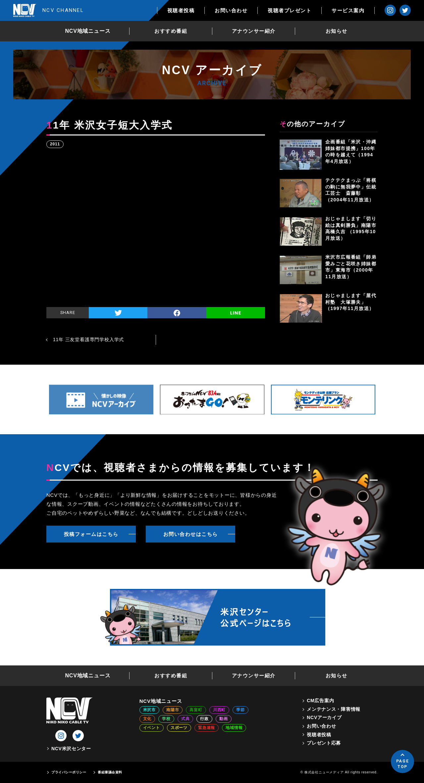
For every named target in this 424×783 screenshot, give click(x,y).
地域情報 (234, 727)
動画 (223, 718)
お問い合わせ (231, 10)
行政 (204, 718)
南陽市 (172, 709)
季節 (240, 709)
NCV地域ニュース (88, 31)
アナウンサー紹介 (254, 31)
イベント (151, 727)
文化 (147, 718)
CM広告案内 (320, 700)
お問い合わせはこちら (190, 534)
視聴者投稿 (181, 10)
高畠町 (195, 709)
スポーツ (179, 727)
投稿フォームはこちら (91, 534)
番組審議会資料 (110, 772)
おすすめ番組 (170, 31)
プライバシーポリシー (68, 772)
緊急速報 (206, 727)
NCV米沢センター (71, 748)
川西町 (219, 709)
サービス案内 (348, 10)
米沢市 (149, 709)
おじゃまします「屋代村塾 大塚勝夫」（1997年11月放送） (350, 302)
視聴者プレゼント (289, 10)
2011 (55, 144)
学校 (166, 718)
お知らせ (336, 31)
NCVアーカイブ (324, 717)
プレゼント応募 (324, 743)
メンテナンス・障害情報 (333, 709)
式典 (185, 718)
